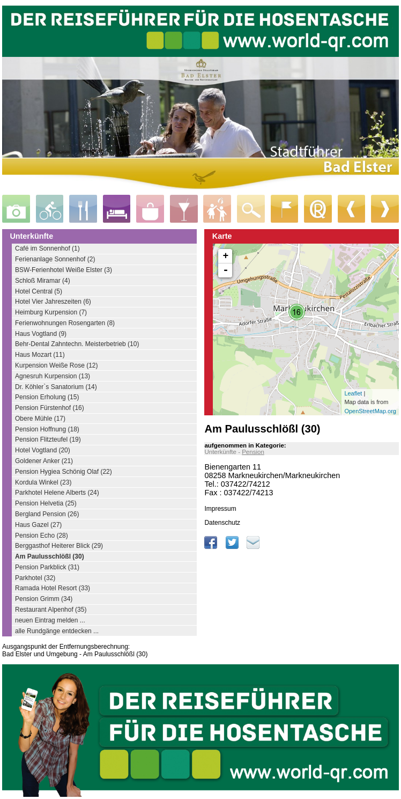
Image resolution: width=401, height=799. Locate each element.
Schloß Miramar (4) (42, 280)
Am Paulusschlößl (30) (49, 556)
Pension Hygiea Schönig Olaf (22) (63, 471)
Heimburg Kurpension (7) (51, 312)
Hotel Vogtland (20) (42, 450)
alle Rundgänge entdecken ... (57, 631)
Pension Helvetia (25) (46, 503)
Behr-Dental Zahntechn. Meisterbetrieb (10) (77, 344)
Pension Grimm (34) (43, 599)
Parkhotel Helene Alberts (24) (57, 492)
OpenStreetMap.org (370, 411)
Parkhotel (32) (35, 578)
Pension (253, 452)
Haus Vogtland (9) (40, 334)
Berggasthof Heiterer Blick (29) (59, 545)
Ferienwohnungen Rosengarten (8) (65, 323)
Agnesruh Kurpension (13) (52, 376)
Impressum (220, 508)
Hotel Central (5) (38, 291)
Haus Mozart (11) (40, 354)
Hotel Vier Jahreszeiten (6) (53, 301)
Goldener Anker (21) (44, 461)
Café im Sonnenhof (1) (47, 248)
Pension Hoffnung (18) (47, 429)
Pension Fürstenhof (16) (49, 408)
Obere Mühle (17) (40, 418)
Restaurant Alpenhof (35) (50, 609)
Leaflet (353, 393)
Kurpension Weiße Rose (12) (56, 365)
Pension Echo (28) (41, 535)
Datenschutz (222, 522)
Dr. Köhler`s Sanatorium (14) (56, 387)
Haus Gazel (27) (38, 525)
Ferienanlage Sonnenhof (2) (55, 259)
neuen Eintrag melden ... (50, 620)
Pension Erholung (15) (47, 397)
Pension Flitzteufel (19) (48, 439)
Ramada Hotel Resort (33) (52, 588)
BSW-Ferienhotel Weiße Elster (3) (63, 270)
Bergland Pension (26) (47, 514)
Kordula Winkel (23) (43, 482)
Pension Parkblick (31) (47, 567)
